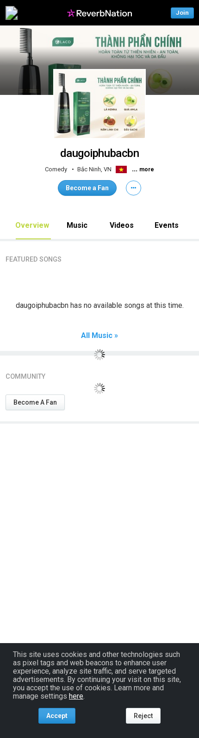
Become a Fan (87, 188)
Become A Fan (35, 402)
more (146, 169)
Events (167, 225)
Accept (57, 715)
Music (77, 225)
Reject (143, 715)
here (76, 696)
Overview (32, 225)
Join (182, 12)
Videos (122, 225)
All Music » (99, 335)
